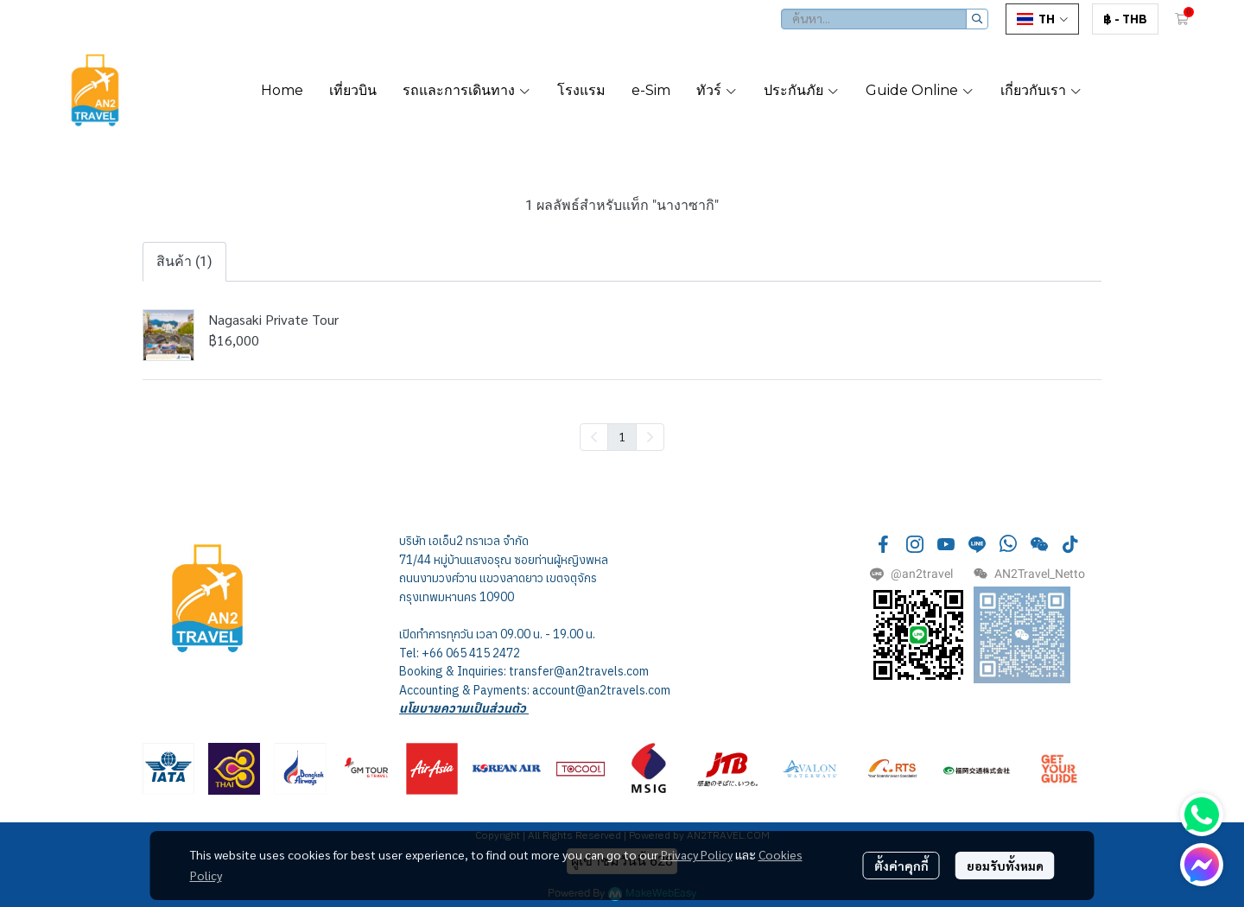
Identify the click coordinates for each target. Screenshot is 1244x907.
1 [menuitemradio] (622, 436)
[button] (885, 19)
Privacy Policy (697, 854)
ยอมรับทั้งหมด (1005, 865)
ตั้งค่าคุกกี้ (901, 865)
